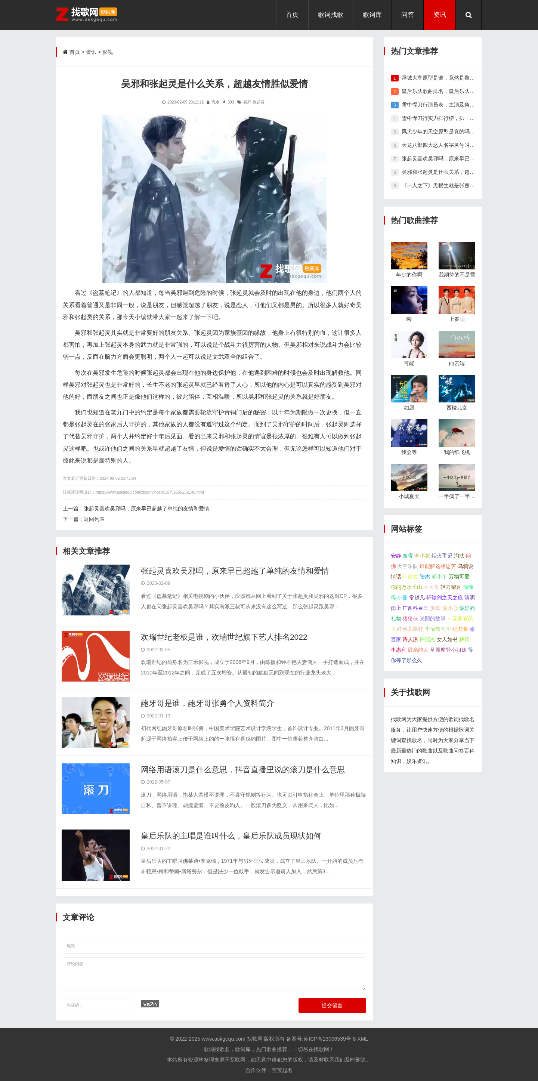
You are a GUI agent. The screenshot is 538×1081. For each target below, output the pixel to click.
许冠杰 (427, 639)
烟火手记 (442, 556)
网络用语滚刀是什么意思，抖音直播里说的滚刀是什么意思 (243, 769)
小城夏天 (409, 496)
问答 (407, 14)
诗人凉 (410, 639)
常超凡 (417, 597)
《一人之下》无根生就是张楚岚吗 (441, 185)
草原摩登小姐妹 (448, 650)
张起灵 (259, 102)
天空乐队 (407, 566)
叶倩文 (410, 577)
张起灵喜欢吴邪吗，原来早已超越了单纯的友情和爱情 (146, 509)
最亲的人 (418, 650)
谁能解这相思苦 (438, 566)
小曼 (402, 597)
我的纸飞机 (457, 452)
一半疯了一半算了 (459, 496)
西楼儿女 (456, 408)
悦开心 (450, 608)
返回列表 (94, 519)
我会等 (409, 452)
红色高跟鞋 (410, 629)
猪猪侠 (410, 618)
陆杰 (425, 577)
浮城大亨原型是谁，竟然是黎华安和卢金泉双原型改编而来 (470, 78)
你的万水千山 (406, 587)
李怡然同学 (438, 629)
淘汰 (459, 556)
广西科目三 (415, 608)
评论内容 (214, 974)
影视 (107, 52)
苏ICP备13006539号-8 (329, 1039)
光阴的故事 (433, 618)
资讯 (439, 14)
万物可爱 (459, 577)
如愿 (409, 408)
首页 (292, 14)
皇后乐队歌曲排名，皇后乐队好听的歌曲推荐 (454, 91)
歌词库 (372, 14)
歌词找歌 (330, 14)
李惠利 (398, 650)
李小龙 (422, 556)
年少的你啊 (409, 275)
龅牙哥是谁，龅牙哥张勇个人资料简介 (207, 703)
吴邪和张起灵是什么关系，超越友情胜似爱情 (454, 172)
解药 (464, 639)
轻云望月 (450, 587)
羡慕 (435, 608)
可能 (409, 363)
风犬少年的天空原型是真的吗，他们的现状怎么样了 (462, 132)
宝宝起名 (282, 1070)
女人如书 (447, 639)
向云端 (457, 363)
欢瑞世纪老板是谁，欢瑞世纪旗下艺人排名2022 (224, 637)
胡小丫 (439, 577)
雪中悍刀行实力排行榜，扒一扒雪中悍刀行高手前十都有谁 (470, 118)
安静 (396, 556)
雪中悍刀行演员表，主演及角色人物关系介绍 (454, 105)
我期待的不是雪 (457, 275)
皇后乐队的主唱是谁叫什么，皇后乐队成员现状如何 (231, 835)
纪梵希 (460, 629)
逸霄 (407, 556)
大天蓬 (431, 587)
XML (362, 1039)
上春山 (457, 319)
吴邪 (247, 102)
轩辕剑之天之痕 (444, 597)
